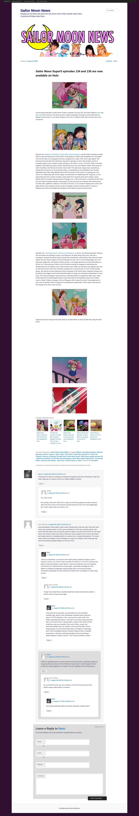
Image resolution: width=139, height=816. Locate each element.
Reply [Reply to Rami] (41, 484)
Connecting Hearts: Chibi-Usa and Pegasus (59, 253)
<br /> (49, 339)
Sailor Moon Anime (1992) (59, 452)
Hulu (98, 112)
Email (40, 753)
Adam (80, 460)
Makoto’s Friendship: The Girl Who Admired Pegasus (62, 154)
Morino (45, 454)
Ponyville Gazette (29, 1)
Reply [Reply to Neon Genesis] (41, 545)
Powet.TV (7, 1)
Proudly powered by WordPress (69, 808)
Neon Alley (39, 115)
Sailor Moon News (42, 1)
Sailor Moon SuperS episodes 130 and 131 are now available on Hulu (42, 437)
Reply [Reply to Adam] (44, 671)
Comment (40, 776)
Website (40, 764)
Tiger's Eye (60, 460)
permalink (94, 460)
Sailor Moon (69, 454)
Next (116, 61)
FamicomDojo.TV (17, 1)
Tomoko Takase (70, 460)
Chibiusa (79, 452)
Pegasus (52, 454)
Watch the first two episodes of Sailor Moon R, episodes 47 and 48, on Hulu (82, 437)
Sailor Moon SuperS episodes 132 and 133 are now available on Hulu (68, 437)
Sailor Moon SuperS (73, 456)
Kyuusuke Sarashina (89, 452)
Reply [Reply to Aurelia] (44, 512)
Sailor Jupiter (59, 454)
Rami (40, 474)
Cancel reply (99, 727)
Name (40, 742)
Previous (108, 61)
